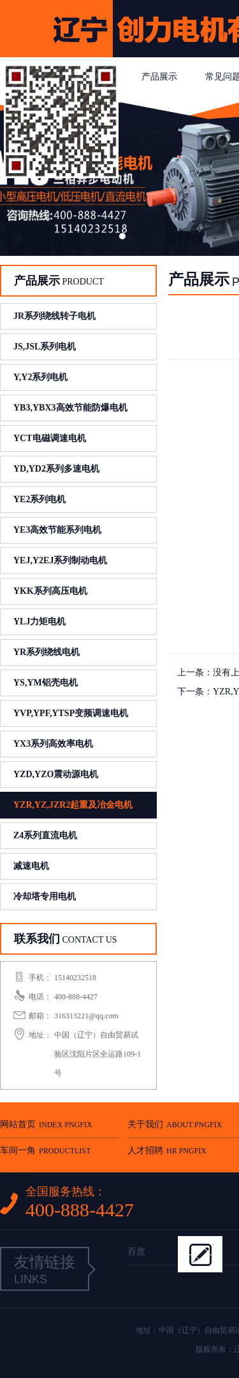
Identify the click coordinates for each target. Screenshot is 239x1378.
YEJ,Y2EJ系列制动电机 (60, 560)
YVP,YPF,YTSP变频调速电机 (70, 713)
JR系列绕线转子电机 (54, 316)
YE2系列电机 (39, 499)
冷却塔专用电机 (44, 896)
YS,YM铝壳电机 (45, 682)
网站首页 (46, 1124)
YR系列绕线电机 (46, 652)
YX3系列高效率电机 (53, 744)
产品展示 (159, 76)
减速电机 (31, 866)
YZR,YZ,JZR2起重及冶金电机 (73, 805)
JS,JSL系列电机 (44, 346)
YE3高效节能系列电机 (57, 530)
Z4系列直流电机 (45, 835)
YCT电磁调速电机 (49, 438)
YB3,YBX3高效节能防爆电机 (70, 407)
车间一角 (45, 1155)
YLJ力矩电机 (39, 621)
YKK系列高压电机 (50, 591)
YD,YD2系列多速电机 (56, 469)
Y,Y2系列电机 (40, 377)
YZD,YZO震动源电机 (55, 774)
